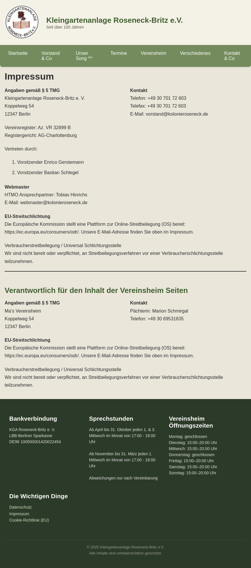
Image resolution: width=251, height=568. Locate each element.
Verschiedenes (195, 53)
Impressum (19, 513)
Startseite (18, 53)
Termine (119, 53)
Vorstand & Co (51, 56)
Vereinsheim (153, 53)
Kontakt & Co (232, 56)
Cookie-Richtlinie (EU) (29, 520)
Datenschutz (20, 507)
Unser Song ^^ (84, 56)
